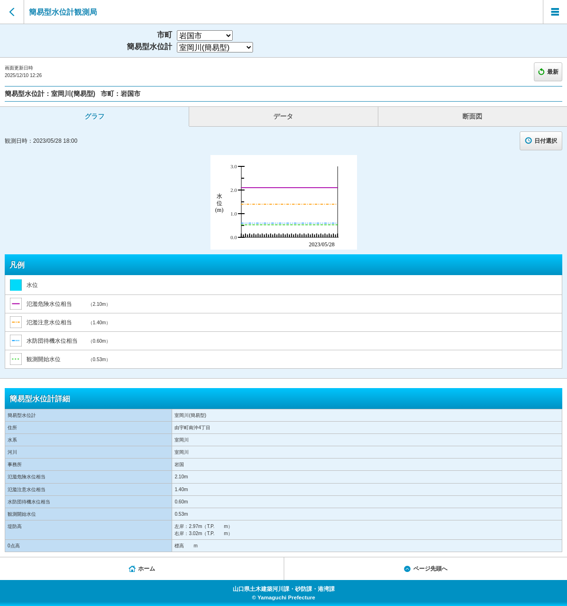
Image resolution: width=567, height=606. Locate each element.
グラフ (95, 116)
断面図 (472, 116)
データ (283, 116)
